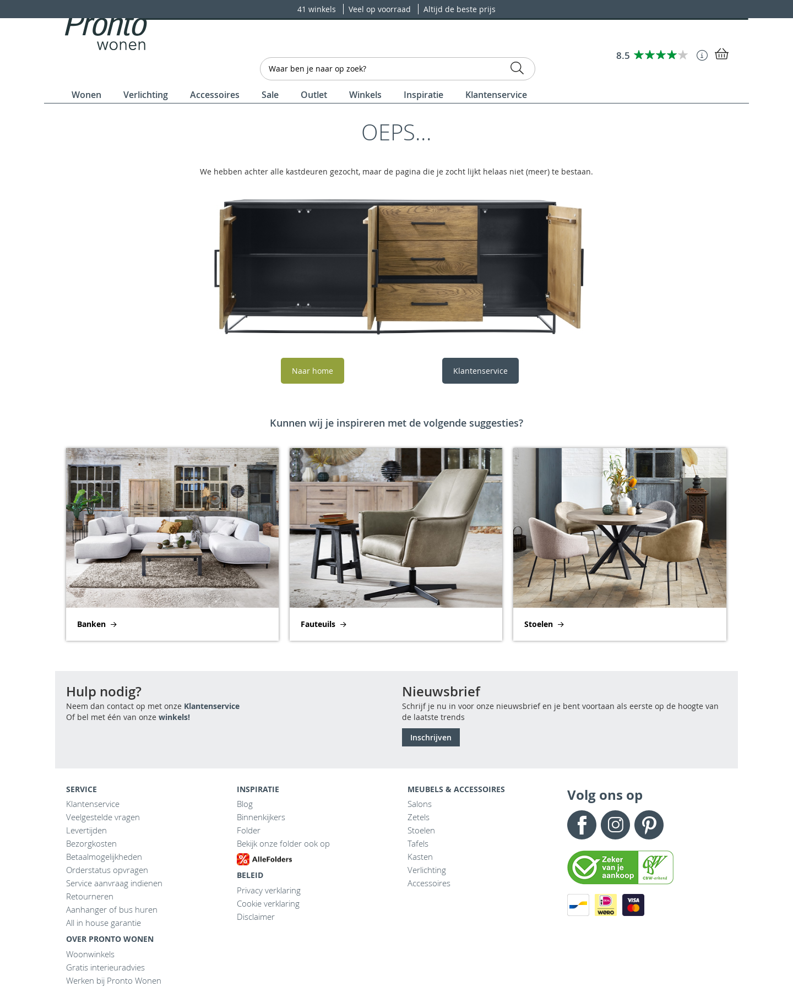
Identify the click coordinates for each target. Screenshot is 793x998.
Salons (420, 803)
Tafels (418, 843)
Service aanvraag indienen (114, 882)
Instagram (615, 824)
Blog (245, 803)
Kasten (420, 856)
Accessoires (429, 882)
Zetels (419, 816)
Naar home (312, 371)
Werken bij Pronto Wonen (113, 980)
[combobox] (397, 68)
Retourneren (89, 896)
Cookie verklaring (268, 903)
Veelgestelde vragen (103, 816)
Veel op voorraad (381, 9)
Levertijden (86, 830)
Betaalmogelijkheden (104, 856)
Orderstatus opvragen (107, 869)
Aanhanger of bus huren (111, 909)
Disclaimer (256, 916)
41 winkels (317, 9)
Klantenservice (480, 371)
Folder (248, 830)
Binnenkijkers (261, 816)
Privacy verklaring (269, 890)
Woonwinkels (90, 953)
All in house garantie (103, 922)
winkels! (174, 717)
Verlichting (427, 869)
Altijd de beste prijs (459, 9)
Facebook (581, 824)
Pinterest (649, 824)
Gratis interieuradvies (105, 967)
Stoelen (421, 830)
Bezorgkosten (91, 843)
